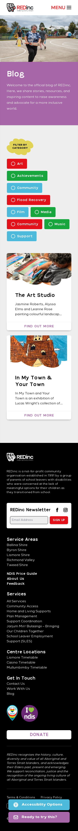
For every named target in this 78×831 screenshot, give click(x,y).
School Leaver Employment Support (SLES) (30, 639)
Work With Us (18, 689)
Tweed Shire (17, 565)
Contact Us (16, 684)
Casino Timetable (21, 663)
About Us (15, 578)
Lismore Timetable (22, 658)
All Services (16, 601)
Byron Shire (16, 550)
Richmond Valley (21, 560)
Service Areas (22, 539)
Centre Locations (26, 652)
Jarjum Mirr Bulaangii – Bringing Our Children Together (33, 629)
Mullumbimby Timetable (27, 668)
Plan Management (22, 616)
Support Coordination (24, 621)
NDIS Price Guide (22, 573)
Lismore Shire (18, 555)
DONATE (39, 735)
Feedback (15, 583)
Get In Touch (21, 678)
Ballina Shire (17, 545)
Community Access (22, 606)
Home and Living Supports (29, 611)
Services (16, 594)
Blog (10, 694)
